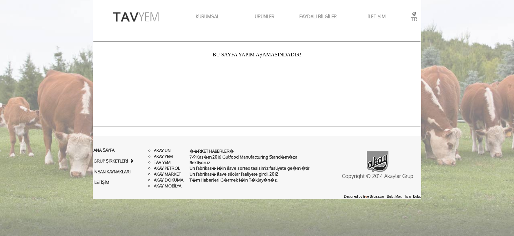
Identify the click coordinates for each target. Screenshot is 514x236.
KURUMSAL (199, 16)
